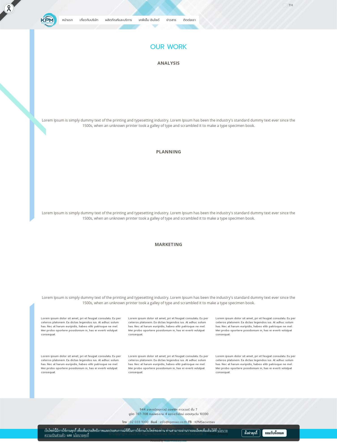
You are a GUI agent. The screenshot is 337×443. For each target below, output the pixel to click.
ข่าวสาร (171, 20)
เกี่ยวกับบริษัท (89, 20)
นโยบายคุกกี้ (81, 435)
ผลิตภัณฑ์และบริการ (118, 20)
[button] (203, 20)
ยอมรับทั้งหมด (274, 433)
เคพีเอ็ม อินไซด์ (149, 20)
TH (288, 5)
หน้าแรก (67, 20)
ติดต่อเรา (189, 20)
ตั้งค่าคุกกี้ (251, 433)
